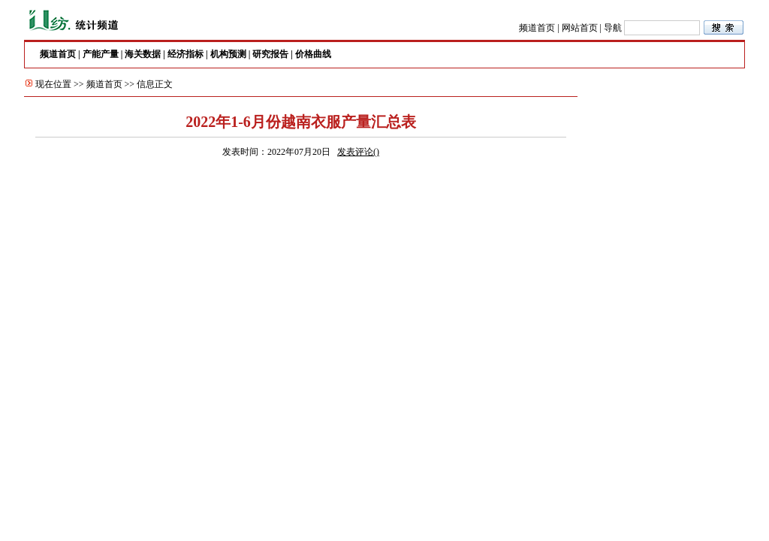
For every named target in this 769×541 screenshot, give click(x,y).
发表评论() (358, 152)
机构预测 (228, 54)
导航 (613, 28)
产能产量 (101, 54)
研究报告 (270, 54)
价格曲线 (313, 54)
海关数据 (143, 54)
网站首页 (580, 28)
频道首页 (537, 28)
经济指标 (185, 54)
